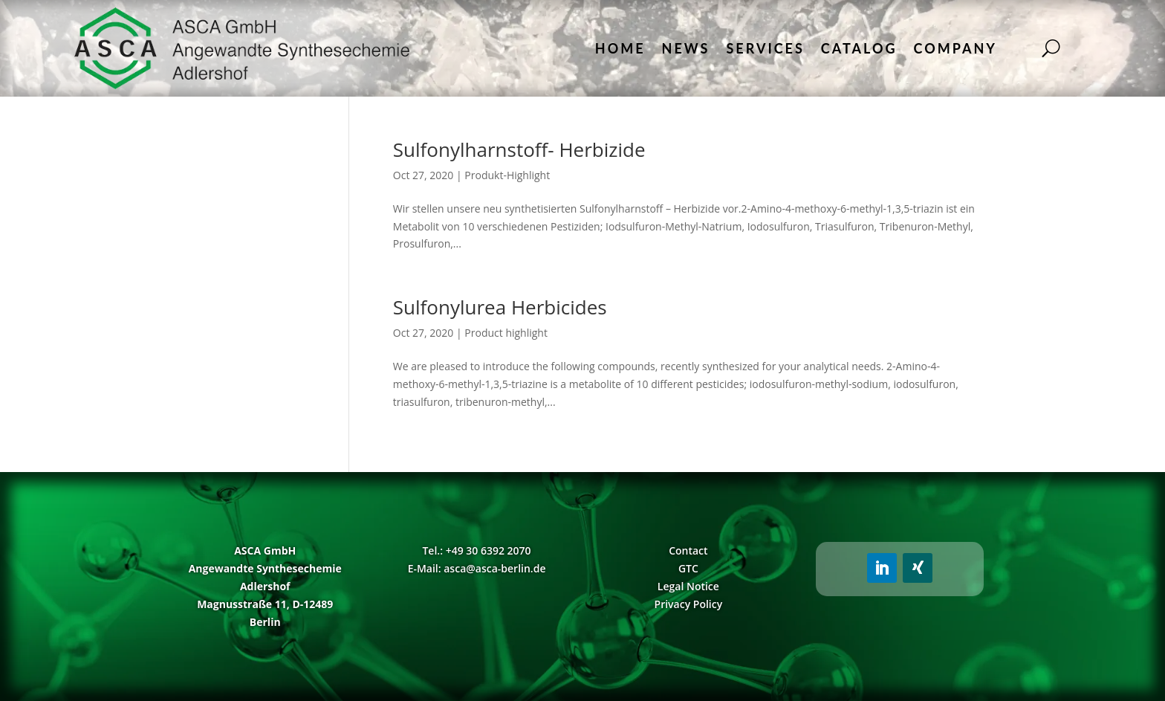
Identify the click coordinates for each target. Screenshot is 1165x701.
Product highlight (506, 333)
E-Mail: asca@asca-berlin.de (477, 568)
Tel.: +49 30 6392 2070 (476, 550)
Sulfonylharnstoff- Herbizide (519, 149)
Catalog (859, 48)
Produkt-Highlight (507, 175)
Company (955, 48)
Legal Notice (688, 586)
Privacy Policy (689, 604)
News (686, 48)
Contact (688, 550)
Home (620, 48)
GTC (688, 568)
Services (765, 48)
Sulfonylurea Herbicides (500, 307)
